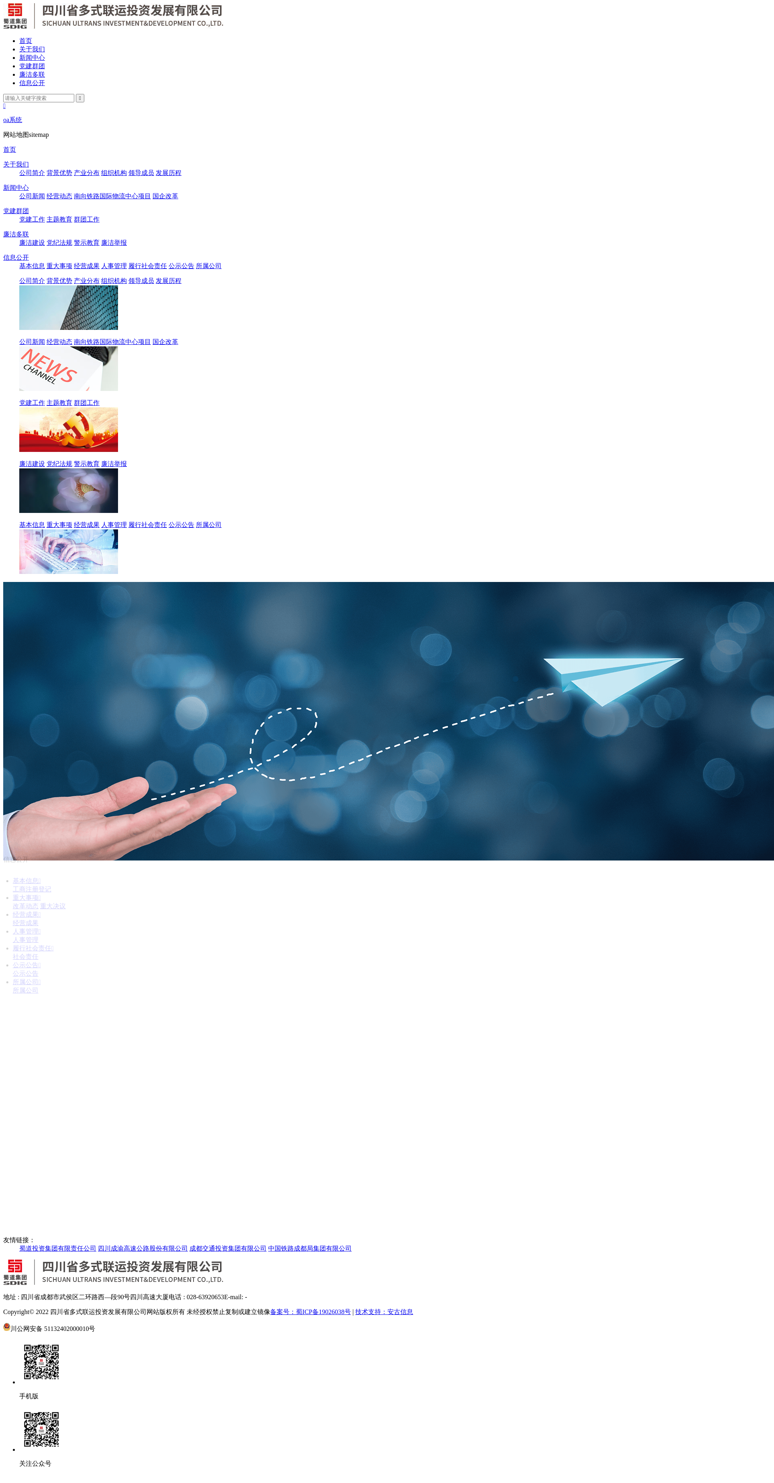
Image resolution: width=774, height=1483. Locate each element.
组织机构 (114, 172)
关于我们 (32, 49)
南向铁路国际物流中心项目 (112, 196)
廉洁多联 (32, 74)
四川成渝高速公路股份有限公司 (143, 1248)
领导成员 (141, 172)
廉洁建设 (32, 242)
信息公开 (32, 82)
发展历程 (168, 172)
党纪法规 (59, 242)
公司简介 (32, 172)
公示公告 (181, 265)
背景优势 (59, 172)
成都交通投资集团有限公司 (228, 1248)
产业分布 (87, 172)
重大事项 (59, 265)
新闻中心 (32, 57)
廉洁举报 (114, 242)
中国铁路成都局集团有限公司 (310, 1248)
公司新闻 (32, 196)
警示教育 (87, 242)
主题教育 (59, 219)
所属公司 (209, 265)
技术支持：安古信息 (384, 1311)
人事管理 (114, 265)
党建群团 (32, 66)
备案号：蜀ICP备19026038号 (310, 1311)
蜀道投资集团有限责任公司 (57, 1248)
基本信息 (32, 265)
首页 (25, 40)
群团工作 (87, 219)
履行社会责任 (147, 265)
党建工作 (32, 219)
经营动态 (59, 196)
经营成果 (87, 265)
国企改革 (165, 196)
